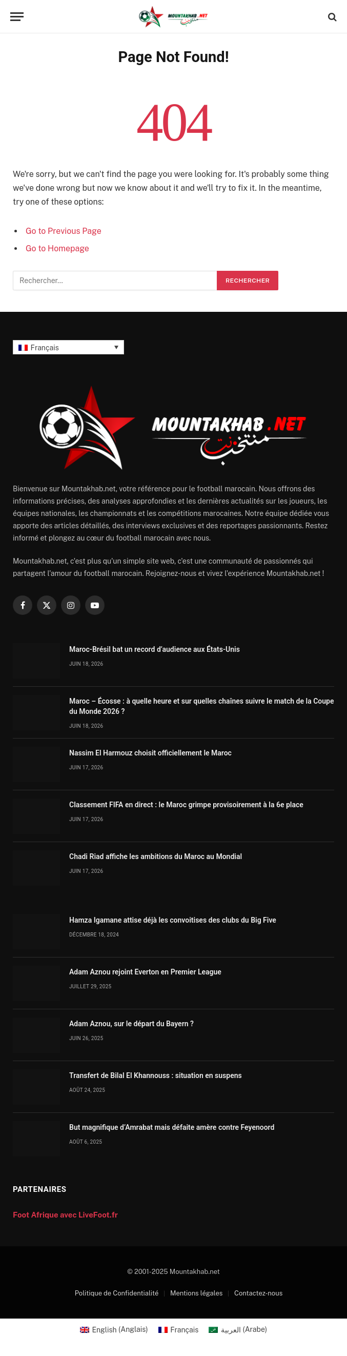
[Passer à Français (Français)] (178, 1329)
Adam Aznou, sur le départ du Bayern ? (131, 1024)
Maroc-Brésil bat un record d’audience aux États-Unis (154, 649)
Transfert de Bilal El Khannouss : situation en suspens (155, 1075)
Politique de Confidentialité (117, 1293)
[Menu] (17, 16)
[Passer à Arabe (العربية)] (237, 1329)
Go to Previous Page (63, 231)
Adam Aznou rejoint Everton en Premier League (145, 972)
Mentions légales (196, 1293)
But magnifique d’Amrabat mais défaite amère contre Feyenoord (171, 1127)
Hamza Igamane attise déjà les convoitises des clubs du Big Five (172, 920)
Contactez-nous (258, 1293)
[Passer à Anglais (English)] (114, 1329)
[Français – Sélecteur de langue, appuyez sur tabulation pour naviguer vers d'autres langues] (68, 347)
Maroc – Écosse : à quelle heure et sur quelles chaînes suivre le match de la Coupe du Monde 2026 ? (201, 706)
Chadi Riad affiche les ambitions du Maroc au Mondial (155, 856)
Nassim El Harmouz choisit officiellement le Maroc (150, 753)
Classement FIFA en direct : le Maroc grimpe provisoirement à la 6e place (186, 805)
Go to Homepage (57, 248)
